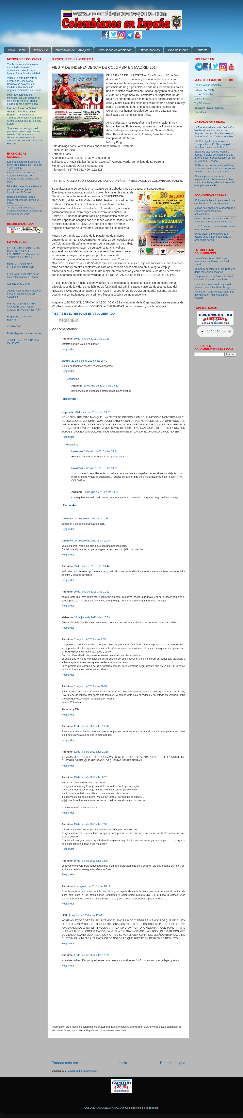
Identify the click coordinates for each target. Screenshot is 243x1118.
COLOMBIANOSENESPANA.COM (104, 1107)
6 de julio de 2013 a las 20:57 (90, 686)
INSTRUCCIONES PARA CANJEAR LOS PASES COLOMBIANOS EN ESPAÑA (24, 306)
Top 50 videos (202, 103)
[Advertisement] (118, 1049)
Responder (68, 349)
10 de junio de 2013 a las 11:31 (92, 338)
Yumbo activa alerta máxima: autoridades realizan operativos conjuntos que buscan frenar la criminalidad (23, 69)
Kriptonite (68, 412)
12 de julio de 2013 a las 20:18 (91, 751)
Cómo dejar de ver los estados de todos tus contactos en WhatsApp (213, 220)
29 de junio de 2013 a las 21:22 (92, 591)
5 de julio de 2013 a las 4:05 (90, 639)
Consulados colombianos (114, 50)
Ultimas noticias (149, 50)
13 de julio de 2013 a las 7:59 (90, 824)
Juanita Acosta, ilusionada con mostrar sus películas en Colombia (24, 293)
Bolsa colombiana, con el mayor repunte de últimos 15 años (23, 199)
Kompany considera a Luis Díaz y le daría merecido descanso (214, 270)
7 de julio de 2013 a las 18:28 (100, 468)
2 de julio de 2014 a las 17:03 (85, 915)
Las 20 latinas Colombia (208, 85)
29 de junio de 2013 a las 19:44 (92, 566)
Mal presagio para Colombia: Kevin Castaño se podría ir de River (214, 278)
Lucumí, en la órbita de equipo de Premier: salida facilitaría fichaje (213, 286)
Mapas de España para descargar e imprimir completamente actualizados (214, 211)
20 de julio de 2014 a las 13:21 (101, 385)
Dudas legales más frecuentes (24, 333)
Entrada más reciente (69, 1063)
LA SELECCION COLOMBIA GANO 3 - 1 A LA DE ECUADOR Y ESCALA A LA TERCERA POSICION (23, 253)
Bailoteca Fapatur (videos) (209, 107)
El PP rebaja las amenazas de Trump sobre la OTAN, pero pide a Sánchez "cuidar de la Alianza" (213, 144)
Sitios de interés (177, 50)
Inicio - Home (17, 50)
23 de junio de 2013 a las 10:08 (92, 412)
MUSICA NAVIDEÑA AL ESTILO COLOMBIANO (20, 266)
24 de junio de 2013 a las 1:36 (91, 518)
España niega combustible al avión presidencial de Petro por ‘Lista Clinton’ (24, 164)
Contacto (201, 50)
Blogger (153, 1107)
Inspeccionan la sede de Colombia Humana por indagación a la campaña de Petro (23, 177)
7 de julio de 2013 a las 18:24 (100, 451)
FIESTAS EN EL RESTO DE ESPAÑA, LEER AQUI (84, 313)
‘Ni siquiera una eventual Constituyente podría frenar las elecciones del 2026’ (24, 210)
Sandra (66, 360)
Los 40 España (202, 98)
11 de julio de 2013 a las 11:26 (91, 726)
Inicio (123, 1063)
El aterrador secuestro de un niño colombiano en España (23, 276)
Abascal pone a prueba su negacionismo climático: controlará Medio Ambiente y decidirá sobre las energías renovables (214, 181)
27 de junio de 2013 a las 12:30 (92, 540)
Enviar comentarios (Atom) (83, 1070)
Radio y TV (40, 50)
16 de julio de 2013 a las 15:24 (91, 860)
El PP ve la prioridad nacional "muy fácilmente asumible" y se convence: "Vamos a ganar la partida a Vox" (215, 168)
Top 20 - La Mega (204, 89)
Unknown (77, 451)
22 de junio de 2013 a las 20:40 (89, 360)
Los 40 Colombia (204, 94)
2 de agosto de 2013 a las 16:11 (92, 886)
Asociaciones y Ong (18, 283)
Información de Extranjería (73, 50)
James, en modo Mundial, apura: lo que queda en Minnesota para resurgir (214, 294)
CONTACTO (14, 326)
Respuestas (72, 378)
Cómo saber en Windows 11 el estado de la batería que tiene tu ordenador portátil (212, 236)
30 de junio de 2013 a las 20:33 (92, 617)
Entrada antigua (172, 1063)
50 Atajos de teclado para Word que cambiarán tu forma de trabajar (214, 202)
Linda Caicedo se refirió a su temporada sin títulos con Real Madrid (211, 261)
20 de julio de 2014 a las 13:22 (101, 492)
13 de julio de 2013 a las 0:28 (90, 777)
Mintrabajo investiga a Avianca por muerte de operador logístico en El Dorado (24, 189)
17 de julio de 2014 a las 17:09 (91, 955)
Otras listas (200, 112)
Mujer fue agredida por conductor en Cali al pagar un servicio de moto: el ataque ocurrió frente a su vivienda (23, 99)
